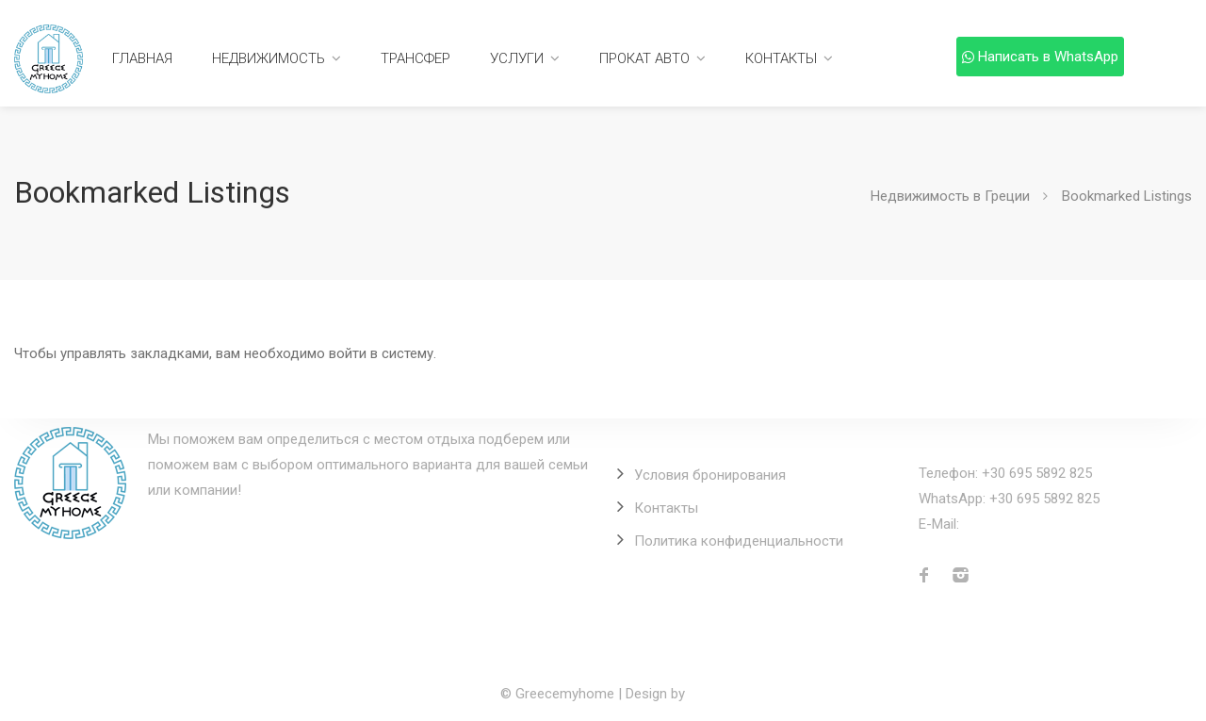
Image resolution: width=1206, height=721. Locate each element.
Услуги (517, 58)
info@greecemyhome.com (1046, 524)
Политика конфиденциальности (738, 541)
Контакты (781, 58)
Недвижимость (268, 58)
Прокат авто (644, 58)
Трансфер (415, 58)
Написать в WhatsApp (1040, 56)
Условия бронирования (710, 475)
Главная (142, 58)
